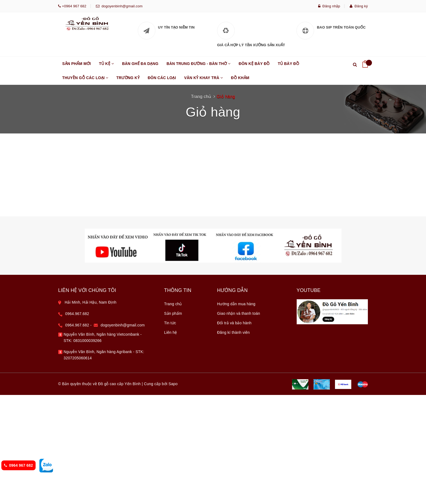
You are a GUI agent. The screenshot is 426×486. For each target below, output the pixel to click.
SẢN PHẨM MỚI (76, 63)
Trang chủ (201, 96)
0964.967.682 (77, 280)
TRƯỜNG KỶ (127, 78)
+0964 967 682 (73, 6)
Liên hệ (170, 299)
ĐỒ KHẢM (240, 78)
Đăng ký (359, 6)
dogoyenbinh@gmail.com (121, 6)
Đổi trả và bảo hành (234, 289)
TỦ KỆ (106, 66)
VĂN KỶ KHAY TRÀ (203, 80)
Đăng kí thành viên (233, 299)
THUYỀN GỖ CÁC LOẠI (85, 80)
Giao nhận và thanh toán (238, 280)
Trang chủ (173, 270)
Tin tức (170, 289)
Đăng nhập (329, 6)
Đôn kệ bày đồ (254, 63)
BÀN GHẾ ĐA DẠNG (140, 63)
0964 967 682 (18, 465)
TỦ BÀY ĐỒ (288, 63)
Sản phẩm (173, 280)
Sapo (173, 350)
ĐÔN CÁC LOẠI (162, 78)
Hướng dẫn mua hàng (236, 270)
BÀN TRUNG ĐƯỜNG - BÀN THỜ (199, 66)
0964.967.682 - (79, 291)
